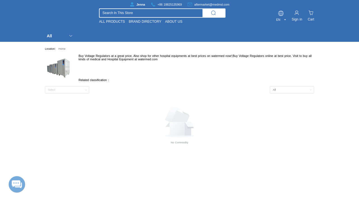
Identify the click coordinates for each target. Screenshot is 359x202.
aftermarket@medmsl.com (211, 4)
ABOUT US (173, 22)
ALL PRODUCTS (112, 22)
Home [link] (62, 48)
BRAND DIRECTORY (145, 22)
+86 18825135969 (170, 4)
